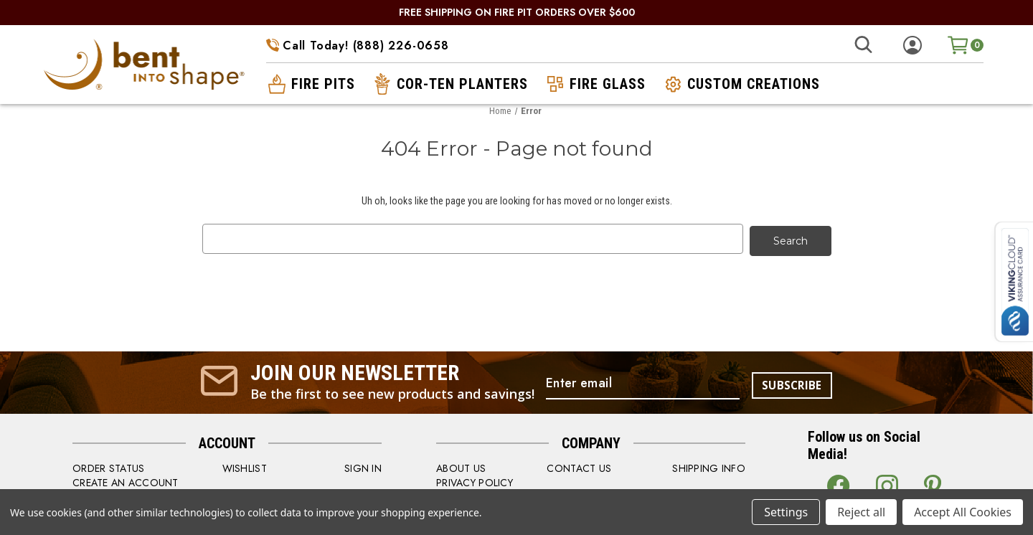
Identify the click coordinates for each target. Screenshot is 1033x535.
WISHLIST (244, 466)
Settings (786, 512)
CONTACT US (579, 466)
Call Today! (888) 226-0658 (357, 45)
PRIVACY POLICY (474, 480)
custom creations (740, 83)
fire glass (595, 83)
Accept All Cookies (962, 512)
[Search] (863, 45)
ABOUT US (461, 466)
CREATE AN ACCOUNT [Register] (125, 480)
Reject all (861, 512)
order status (108, 466)
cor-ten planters (449, 83)
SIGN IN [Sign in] (363, 466)
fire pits (310, 83)
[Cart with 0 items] (965, 45)
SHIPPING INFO (708, 466)
